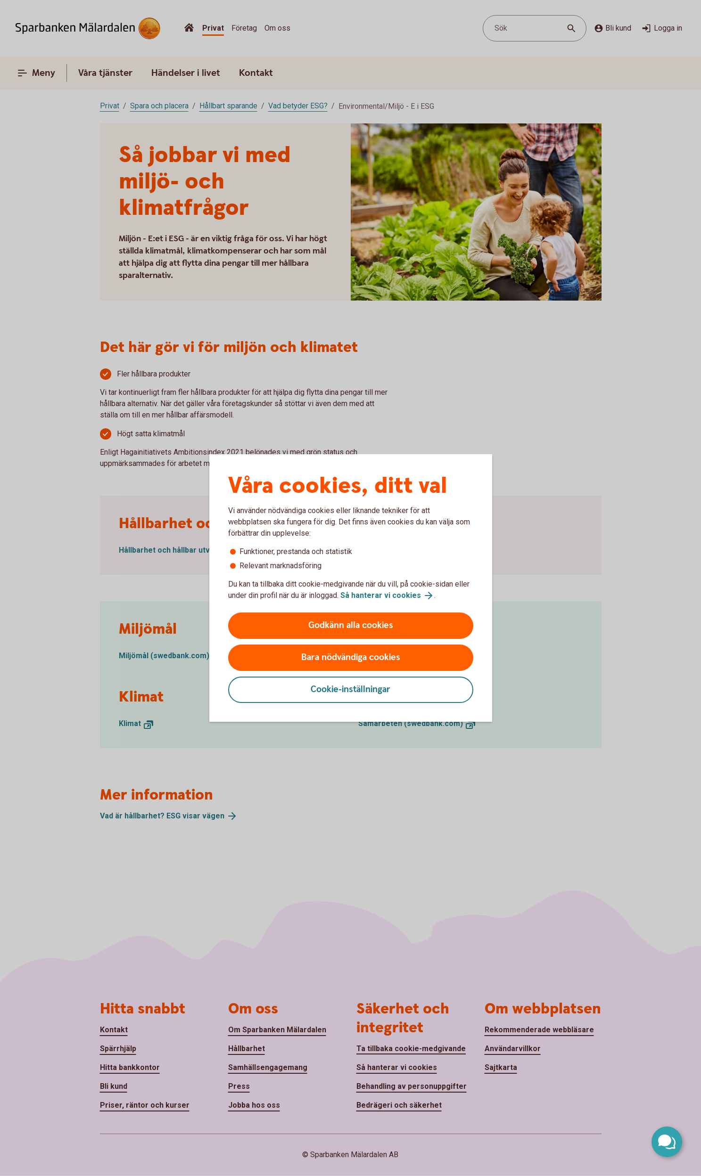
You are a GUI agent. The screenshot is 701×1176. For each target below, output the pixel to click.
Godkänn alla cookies (350, 625)
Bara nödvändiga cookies (350, 657)
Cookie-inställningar (350, 689)
